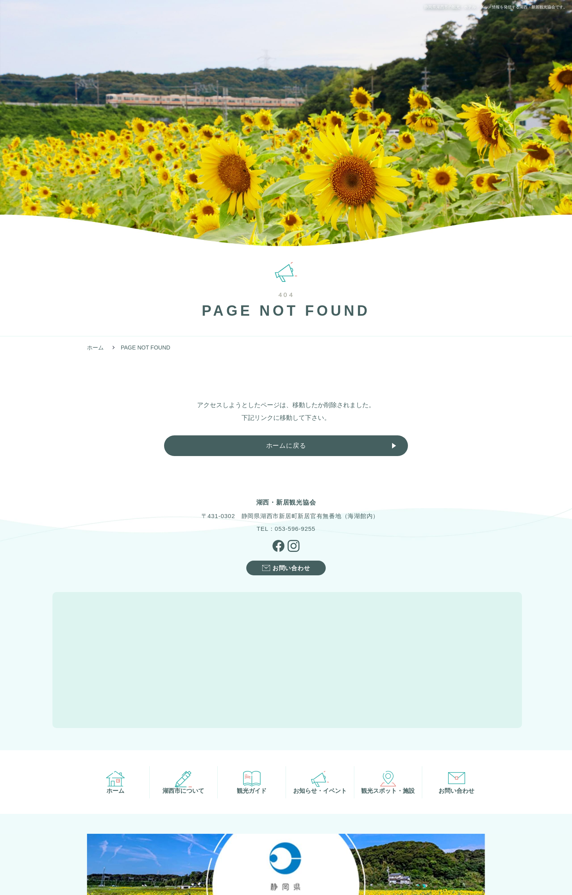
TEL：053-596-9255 (286, 529)
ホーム (95, 347)
